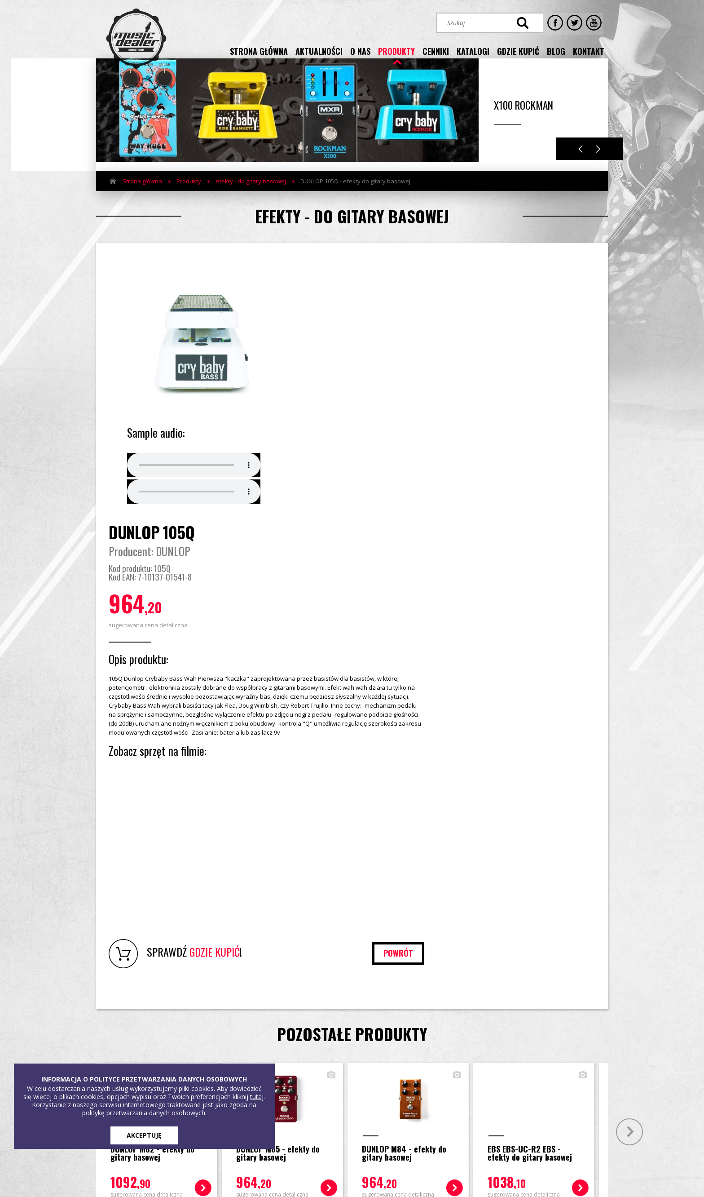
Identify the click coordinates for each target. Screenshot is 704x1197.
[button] (481, 1080)
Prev (72, 907)
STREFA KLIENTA (512, 1112)
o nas (360, 51)
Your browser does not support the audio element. (193, 483)
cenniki (435, 51)
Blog (240, 1061)
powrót (563, 729)
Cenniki (191, 1061)
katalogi (473, 51)
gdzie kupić (518, 51)
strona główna (259, 51)
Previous (580, 162)
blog (556, 51)
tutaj (257, 1096)
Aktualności (138, 1061)
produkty (396, 51)
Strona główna (142, 195)
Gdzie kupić (251, 1048)
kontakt (588, 51)
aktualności (319, 51)
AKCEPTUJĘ (144, 1135)
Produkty (188, 195)
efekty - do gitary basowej (251, 195)
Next (598, 162)
